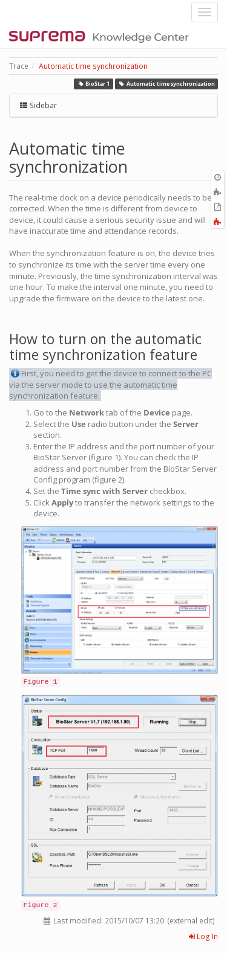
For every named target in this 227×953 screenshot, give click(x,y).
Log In (203, 936)
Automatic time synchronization (93, 66)
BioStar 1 (93, 84)
